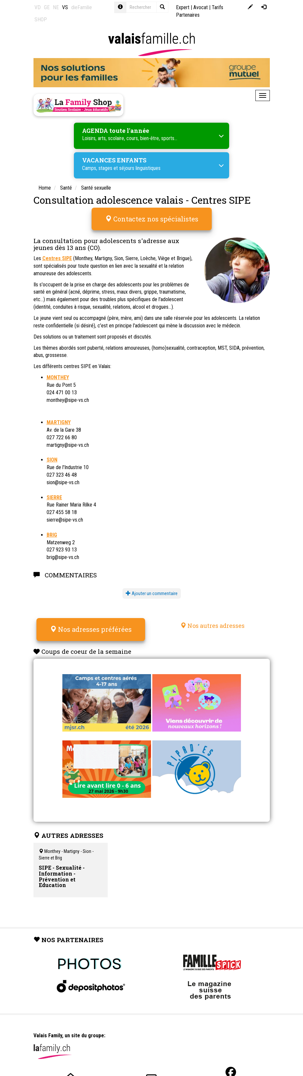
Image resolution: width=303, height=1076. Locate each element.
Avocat (200, 7)
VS (65, 7)
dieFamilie (81, 7)
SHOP (40, 19)
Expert (182, 7)
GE (47, 7)
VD (37, 7)
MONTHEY (58, 377)
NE (56, 7)
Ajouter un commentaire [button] (152, 593)
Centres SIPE (57, 258)
